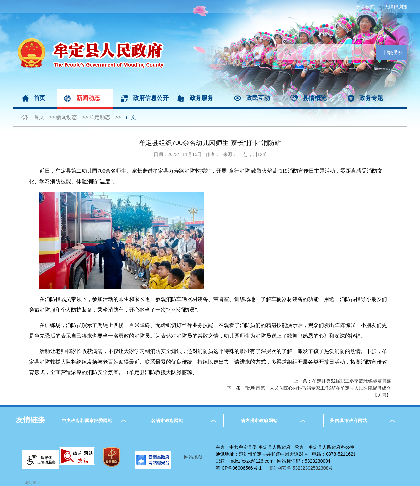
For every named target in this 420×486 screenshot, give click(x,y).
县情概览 (315, 98)
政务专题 (371, 98)
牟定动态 (99, 117)
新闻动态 (88, 98)
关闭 (381, 394)
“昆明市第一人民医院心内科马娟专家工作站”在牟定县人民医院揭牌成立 (318, 388)
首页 (39, 98)
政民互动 (258, 98)
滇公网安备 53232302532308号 (302, 468)
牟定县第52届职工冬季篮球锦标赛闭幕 (351, 381)
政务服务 (201, 98)
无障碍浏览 (395, 6)
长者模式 (365, 6)
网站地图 (193, 457)
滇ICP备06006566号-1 (239, 468)
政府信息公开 (151, 98)
